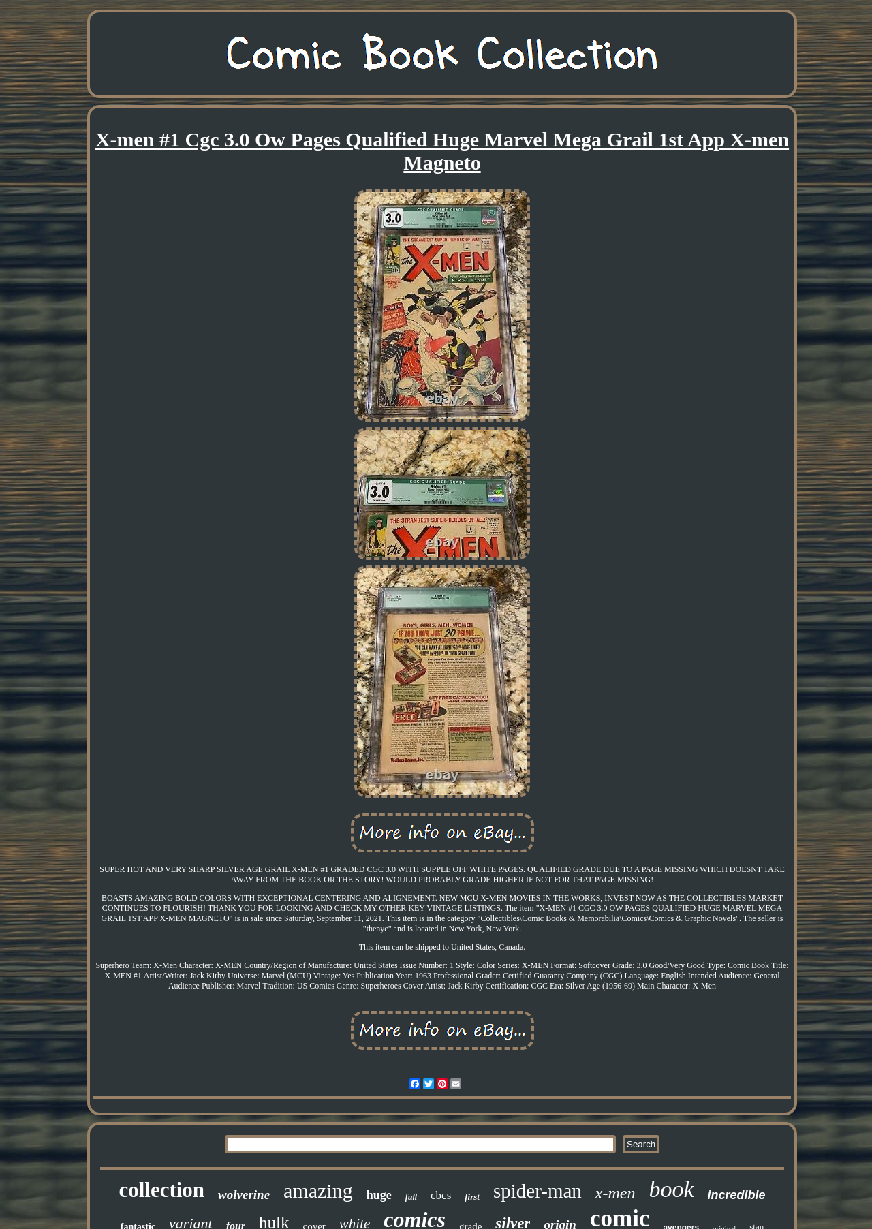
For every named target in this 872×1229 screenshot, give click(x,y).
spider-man (537, 1191)
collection (161, 1190)
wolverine (244, 1194)
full (411, 1197)
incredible (737, 1195)
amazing (318, 1190)
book (671, 1189)
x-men (615, 1193)
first (472, 1197)
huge (379, 1195)
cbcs (441, 1195)
